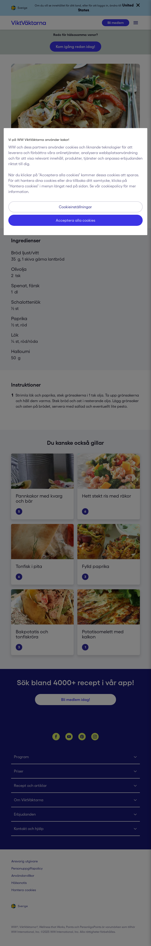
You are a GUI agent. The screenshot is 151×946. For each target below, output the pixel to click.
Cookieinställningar (75, 207)
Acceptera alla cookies (75, 220)
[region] (75, 181)
